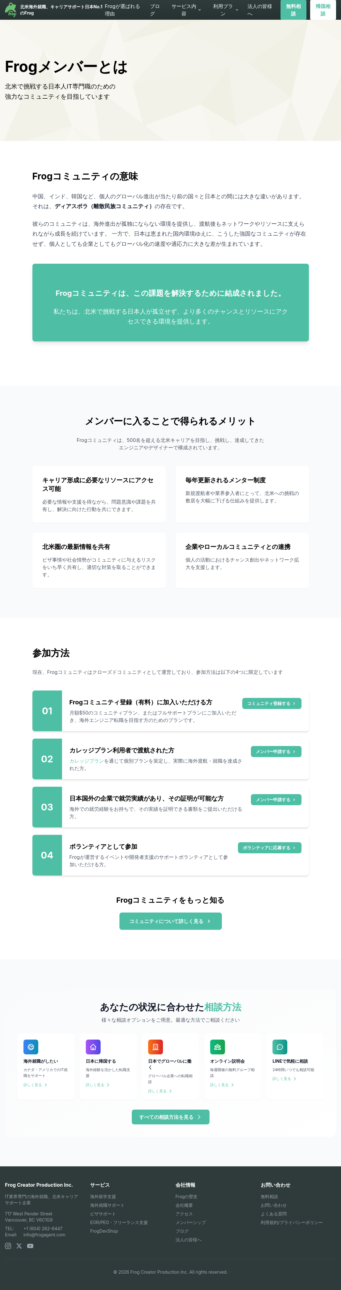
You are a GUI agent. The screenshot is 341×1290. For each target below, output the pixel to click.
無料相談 (293, 10)
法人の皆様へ (259, 10)
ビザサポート (103, 1213)
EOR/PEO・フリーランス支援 (119, 1222)
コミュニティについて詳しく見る (170, 921)
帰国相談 (323, 10)
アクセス (184, 1213)
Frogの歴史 (187, 1196)
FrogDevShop (104, 1231)
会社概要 (184, 1205)
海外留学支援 (103, 1196)
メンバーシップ (191, 1222)
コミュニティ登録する (272, 703)
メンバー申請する (276, 751)
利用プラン (226, 10)
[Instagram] (8, 1246)
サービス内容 (187, 10)
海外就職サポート (107, 1205)
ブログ (155, 10)
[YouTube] (30, 1246)
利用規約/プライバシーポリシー (292, 1222)
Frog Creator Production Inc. (39, 1185)
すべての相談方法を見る (170, 1117)
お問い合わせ (274, 1205)
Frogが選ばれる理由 (122, 10)
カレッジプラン (86, 761)
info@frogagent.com (44, 1234)
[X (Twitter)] (19, 1246)
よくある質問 (274, 1213)
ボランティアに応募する (270, 847)
